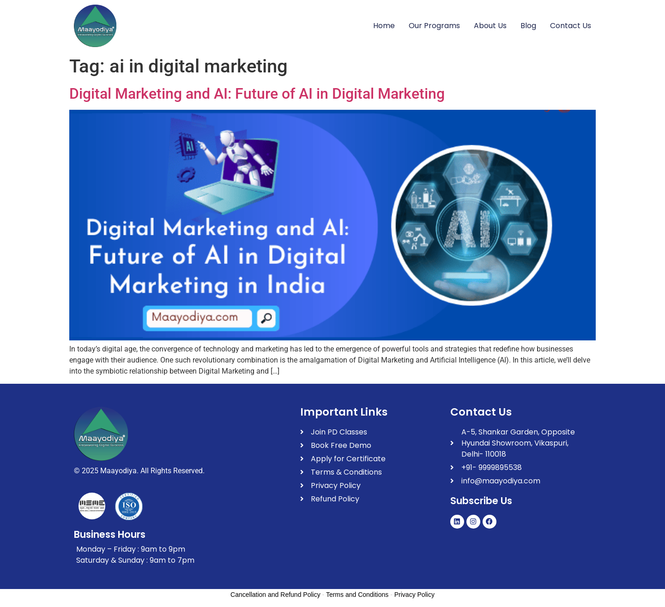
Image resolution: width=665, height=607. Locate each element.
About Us (490, 25)
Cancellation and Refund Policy (275, 594)
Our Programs (434, 25)
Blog (528, 25)
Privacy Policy (414, 594)
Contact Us (570, 25)
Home (384, 25)
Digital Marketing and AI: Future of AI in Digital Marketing (257, 93)
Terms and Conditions (357, 594)
